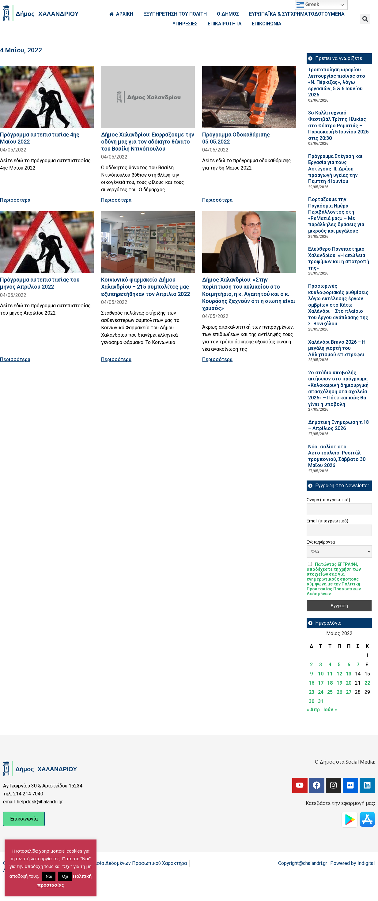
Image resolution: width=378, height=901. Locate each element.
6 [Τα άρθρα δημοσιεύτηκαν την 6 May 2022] (348, 664)
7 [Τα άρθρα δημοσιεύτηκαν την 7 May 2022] (358, 664)
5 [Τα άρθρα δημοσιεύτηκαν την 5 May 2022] (339, 664)
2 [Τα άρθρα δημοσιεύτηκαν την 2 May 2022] (311, 664)
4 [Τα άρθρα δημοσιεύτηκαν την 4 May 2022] (330, 664)
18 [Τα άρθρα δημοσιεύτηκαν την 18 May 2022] (330, 683)
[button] (365, 19)
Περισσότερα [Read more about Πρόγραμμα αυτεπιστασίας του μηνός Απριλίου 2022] (15, 359)
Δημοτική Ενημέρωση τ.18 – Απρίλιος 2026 (338, 425)
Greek (308, 5)
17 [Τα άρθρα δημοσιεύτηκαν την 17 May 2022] (320, 683)
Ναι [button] (49, 876)
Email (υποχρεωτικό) (327, 520)
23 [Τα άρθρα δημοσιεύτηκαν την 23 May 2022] (311, 692)
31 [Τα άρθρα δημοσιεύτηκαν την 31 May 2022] (320, 701)
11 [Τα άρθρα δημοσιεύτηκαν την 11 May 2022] (330, 674)
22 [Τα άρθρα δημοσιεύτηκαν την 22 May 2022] (367, 683)
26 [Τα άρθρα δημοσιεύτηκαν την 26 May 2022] (339, 692)
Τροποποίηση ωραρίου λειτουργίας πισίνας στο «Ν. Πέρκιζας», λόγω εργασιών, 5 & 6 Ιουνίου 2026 (336, 82)
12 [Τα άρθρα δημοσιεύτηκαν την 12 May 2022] (339, 674)
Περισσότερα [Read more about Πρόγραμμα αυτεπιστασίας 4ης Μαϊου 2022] (15, 200)
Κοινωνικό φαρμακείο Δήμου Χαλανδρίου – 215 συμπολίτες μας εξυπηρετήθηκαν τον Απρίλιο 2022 (145, 286)
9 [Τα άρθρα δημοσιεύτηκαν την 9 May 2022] (311, 674)
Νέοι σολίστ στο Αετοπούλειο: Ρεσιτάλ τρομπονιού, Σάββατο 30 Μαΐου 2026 (336, 456)
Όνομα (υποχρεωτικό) (328, 499)
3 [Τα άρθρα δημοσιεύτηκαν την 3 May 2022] (320, 664)
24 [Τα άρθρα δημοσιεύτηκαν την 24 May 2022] (320, 692)
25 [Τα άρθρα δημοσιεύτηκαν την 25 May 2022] (330, 692)
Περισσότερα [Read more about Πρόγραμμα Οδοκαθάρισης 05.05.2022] (217, 200)
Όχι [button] (65, 876)
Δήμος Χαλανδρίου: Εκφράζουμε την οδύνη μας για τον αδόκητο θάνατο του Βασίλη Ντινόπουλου (147, 141)
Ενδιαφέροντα (321, 542)
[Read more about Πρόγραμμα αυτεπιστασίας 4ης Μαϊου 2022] (47, 97)
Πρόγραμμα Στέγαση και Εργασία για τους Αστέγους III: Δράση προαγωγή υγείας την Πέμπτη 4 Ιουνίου (335, 168)
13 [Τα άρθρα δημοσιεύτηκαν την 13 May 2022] (348, 674)
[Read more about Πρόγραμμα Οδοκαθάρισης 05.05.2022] (249, 97)
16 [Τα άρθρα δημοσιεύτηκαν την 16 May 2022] (311, 683)
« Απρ (313, 709)
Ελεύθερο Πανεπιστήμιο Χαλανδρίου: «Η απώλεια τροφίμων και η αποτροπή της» (338, 258)
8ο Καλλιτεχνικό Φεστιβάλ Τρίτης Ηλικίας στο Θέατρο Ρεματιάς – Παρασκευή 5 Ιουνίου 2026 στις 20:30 (338, 125)
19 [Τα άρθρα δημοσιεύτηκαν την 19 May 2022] (339, 683)
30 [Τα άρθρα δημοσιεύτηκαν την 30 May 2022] (311, 701)
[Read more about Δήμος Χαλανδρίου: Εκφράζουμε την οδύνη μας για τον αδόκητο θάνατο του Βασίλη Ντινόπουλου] (148, 97)
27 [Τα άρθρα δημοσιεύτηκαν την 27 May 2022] (348, 692)
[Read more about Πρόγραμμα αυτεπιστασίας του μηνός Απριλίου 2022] (47, 242)
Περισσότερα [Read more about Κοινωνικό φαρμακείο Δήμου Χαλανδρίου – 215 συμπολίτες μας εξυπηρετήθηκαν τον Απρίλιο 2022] (116, 359)
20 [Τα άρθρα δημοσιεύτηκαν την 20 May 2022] (348, 683)
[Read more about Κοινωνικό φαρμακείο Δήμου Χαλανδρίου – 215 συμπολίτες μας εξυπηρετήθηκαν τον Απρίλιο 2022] (148, 242)
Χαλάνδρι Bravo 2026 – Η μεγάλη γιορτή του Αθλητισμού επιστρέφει (336, 348)
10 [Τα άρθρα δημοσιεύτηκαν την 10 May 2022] (320, 674)
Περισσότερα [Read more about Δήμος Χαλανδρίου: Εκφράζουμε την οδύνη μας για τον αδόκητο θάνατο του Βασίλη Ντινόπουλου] (116, 200)
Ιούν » (330, 709)
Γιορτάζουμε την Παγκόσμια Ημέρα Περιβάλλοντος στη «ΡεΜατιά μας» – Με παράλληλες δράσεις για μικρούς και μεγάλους (336, 215)
